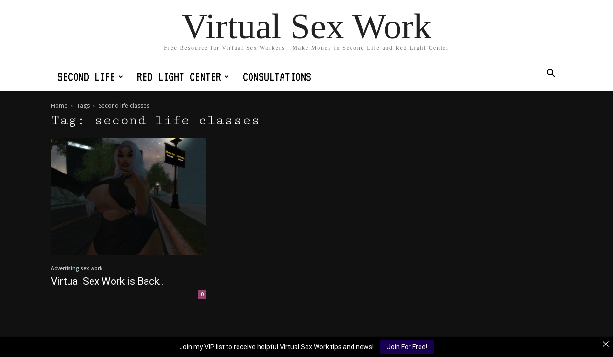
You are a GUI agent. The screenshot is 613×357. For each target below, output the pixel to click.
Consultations (277, 76)
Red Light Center (183, 76)
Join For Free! (407, 347)
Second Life (90, 76)
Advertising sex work (76, 268)
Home (59, 106)
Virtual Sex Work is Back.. (107, 281)
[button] (550, 74)
